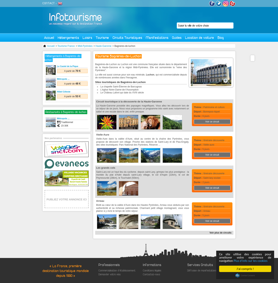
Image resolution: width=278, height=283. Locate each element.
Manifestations (157, 38)
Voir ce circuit (212, 121)
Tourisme (102, 38)
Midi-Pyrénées (85, 46)
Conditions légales (152, 270)
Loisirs (87, 38)
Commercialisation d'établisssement (117, 270)
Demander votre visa (109, 274)
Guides (176, 38)
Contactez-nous (151, 274)
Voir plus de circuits (220, 232)
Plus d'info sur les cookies (250, 261)
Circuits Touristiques (127, 38)
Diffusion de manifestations (202, 270)
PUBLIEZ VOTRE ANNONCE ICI (67, 199)
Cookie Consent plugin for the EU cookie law (245, 275)
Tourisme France (66, 46)
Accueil (49, 38)
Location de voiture (199, 38)
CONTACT (48, 3)
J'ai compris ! (245, 269)
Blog (221, 38)
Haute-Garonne (104, 46)
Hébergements (68, 38)
